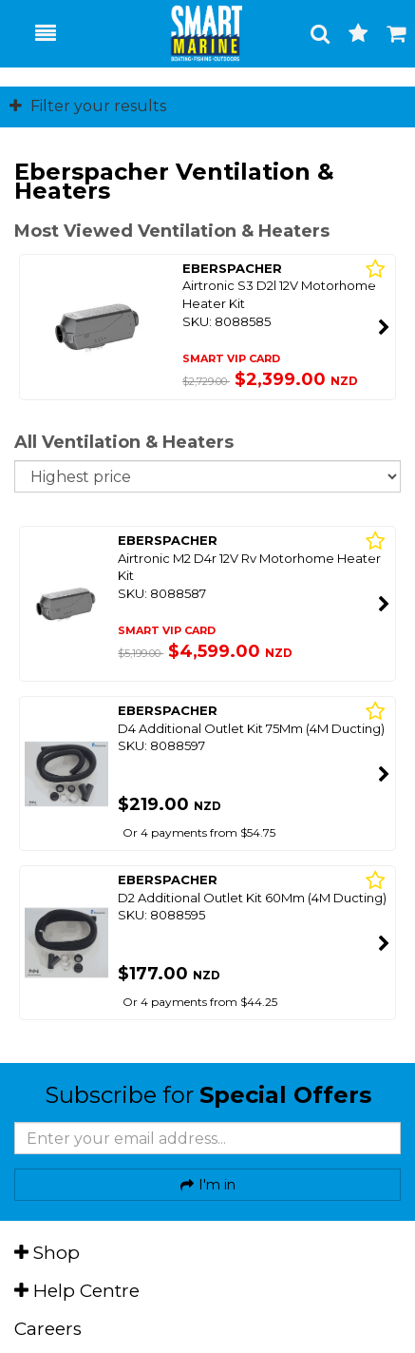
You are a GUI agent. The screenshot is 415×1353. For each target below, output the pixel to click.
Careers (48, 1329)
